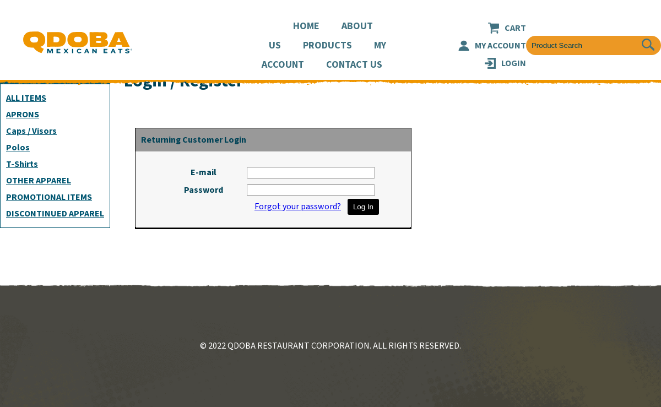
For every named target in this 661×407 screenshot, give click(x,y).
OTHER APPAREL (38, 181)
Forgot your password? (297, 206)
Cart (515, 28)
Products (327, 45)
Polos (18, 148)
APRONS (22, 114)
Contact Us (354, 65)
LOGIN (513, 63)
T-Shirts (22, 164)
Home (306, 26)
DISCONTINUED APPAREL (55, 214)
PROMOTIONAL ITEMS (49, 197)
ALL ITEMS (26, 98)
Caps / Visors (31, 131)
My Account (500, 46)
